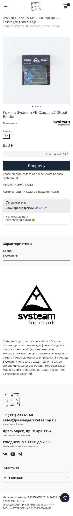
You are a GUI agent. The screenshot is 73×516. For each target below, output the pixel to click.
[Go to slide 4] (40, 106)
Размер (7, 131)
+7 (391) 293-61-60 (18, 414)
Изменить (41, 208)
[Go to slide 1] (32, 106)
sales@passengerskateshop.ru (29, 420)
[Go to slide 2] (35, 106)
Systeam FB (10, 255)
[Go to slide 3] (38, 106)
